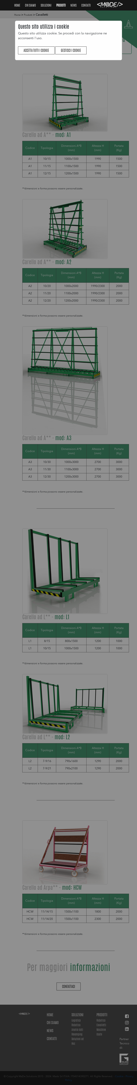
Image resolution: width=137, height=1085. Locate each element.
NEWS (73, 5)
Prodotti (61, 5)
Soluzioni (46, 5)
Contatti (86, 5)
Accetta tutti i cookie (36, 50)
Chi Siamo (30, 5)
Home (17, 5)
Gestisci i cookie (71, 50)
